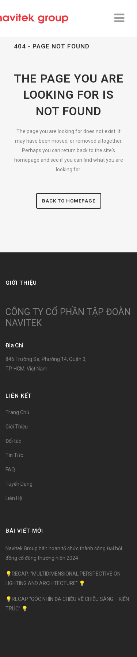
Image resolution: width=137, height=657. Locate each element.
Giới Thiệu (16, 427)
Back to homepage (68, 201)
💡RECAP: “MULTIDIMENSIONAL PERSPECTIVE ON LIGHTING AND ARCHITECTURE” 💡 (63, 578)
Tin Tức (14, 455)
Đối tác (13, 441)
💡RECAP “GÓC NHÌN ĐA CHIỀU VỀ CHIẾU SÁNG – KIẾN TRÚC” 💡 (67, 604)
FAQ (10, 469)
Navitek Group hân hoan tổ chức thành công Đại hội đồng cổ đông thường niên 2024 (63, 553)
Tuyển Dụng (19, 484)
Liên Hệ (13, 498)
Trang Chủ (17, 412)
